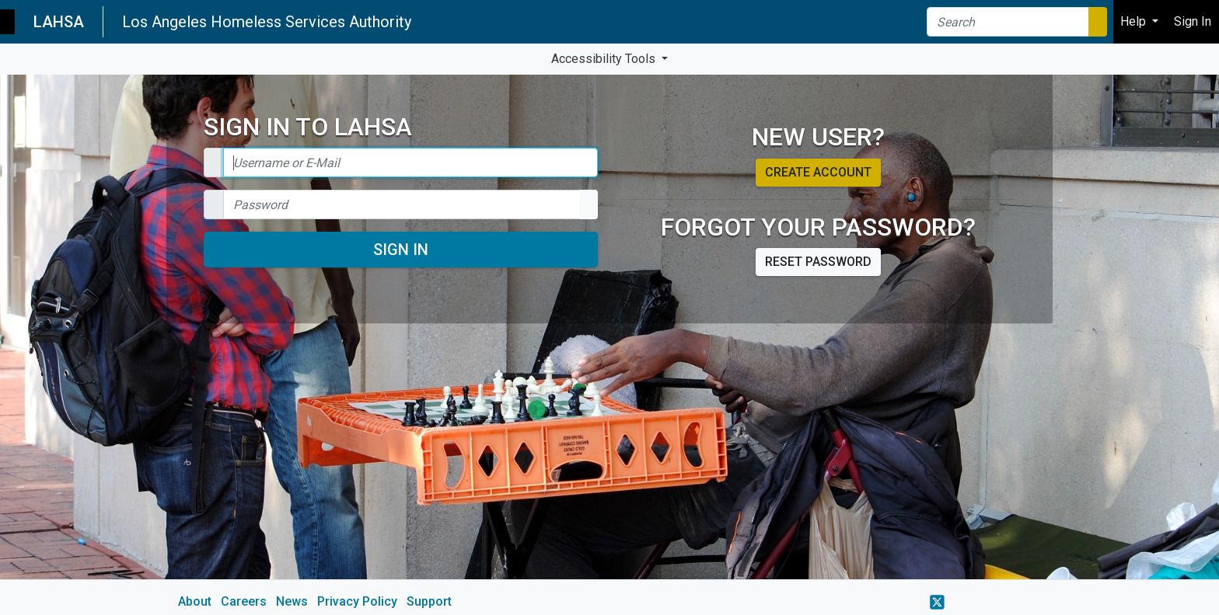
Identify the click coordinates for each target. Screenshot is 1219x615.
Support (429, 601)
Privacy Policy (357, 601)
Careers (244, 601)
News (292, 601)
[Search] (1008, 22)
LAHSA (58, 21)
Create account (818, 172)
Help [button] (1134, 21)
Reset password (818, 261)
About (194, 601)
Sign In (400, 249)
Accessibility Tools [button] (604, 58)
